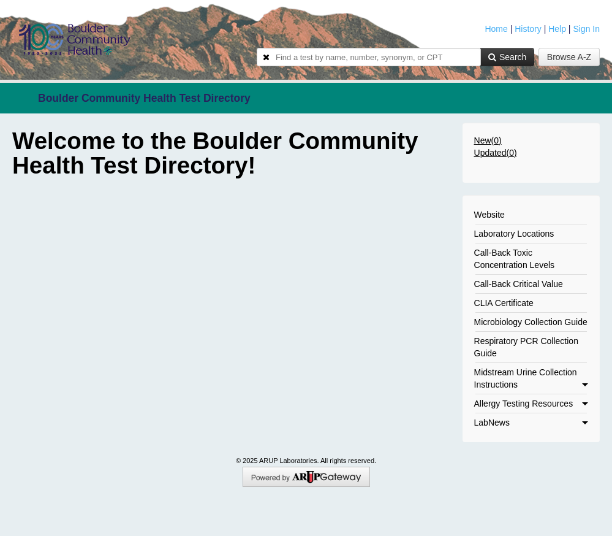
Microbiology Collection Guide (530, 322)
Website (489, 215)
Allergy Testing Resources (531, 403)
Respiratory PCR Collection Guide (526, 347)
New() (488, 140)
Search (507, 57)
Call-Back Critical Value (518, 284)
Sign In (586, 29)
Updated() (495, 153)
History (528, 29)
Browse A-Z (569, 57)
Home (496, 29)
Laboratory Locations (514, 234)
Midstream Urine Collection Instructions (531, 378)
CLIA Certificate (504, 303)
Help (557, 29)
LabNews (531, 422)
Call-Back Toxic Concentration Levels (514, 259)
